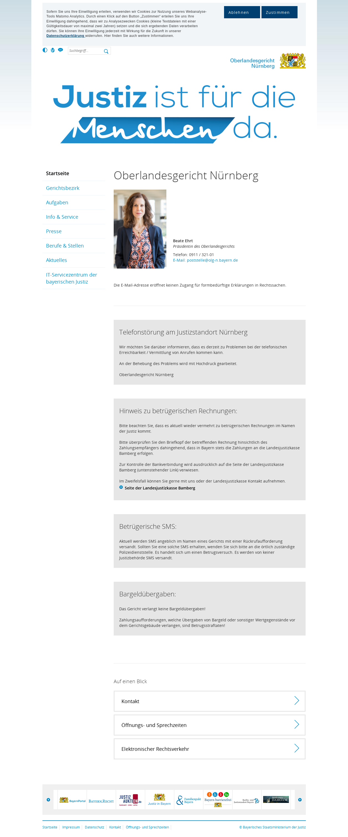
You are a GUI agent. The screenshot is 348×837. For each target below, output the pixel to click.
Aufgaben (57, 202)
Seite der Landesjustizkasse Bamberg (160, 488)
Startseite (57, 173)
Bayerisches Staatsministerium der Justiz (274, 827)
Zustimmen (278, 12)
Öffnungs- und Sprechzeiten (147, 827)
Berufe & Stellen (65, 245)
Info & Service (62, 216)
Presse (54, 231)
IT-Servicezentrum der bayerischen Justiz (71, 278)
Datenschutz (94, 827)
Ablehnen (238, 12)
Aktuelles (56, 260)
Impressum (71, 827)
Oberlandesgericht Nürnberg (257, 62)
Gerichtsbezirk (62, 188)
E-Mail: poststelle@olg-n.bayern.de (205, 260)
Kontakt (115, 827)
